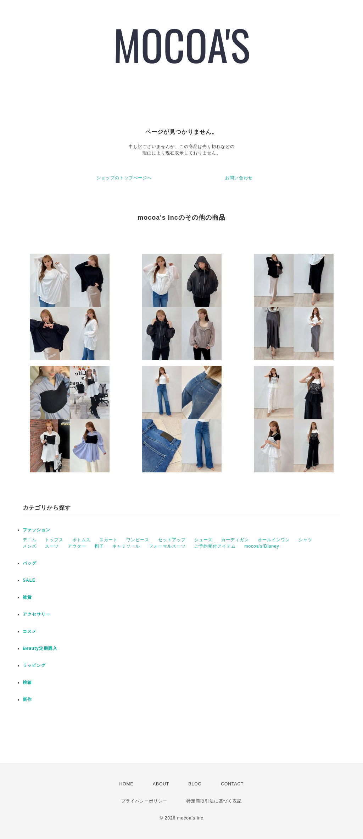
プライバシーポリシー (144, 801)
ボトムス (81, 539)
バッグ (30, 563)
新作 (27, 699)
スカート (108, 539)
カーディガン (235, 539)
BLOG (195, 784)
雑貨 (27, 597)
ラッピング (34, 665)
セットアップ (172, 539)
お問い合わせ (239, 177)
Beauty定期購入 (40, 648)
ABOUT (161, 784)
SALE (29, 580)
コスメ (30, 631)
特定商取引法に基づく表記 (214, 801)
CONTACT (232, 784)
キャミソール (126, 546)
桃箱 (27, 682)
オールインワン (274, 539)
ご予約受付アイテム (215, 546)
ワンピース (137, 539)
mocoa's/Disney (261, 546)
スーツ (52, 546)
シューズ (203, 539)
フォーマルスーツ (167, 546)
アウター (77, 546)
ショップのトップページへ (124, 177)
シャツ (305, 539)
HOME (126, 784)
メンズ (30, 546)
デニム (30, 539)
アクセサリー (36, 614)
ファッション (36, 529)
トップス (54, 539)
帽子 (99, 546)
